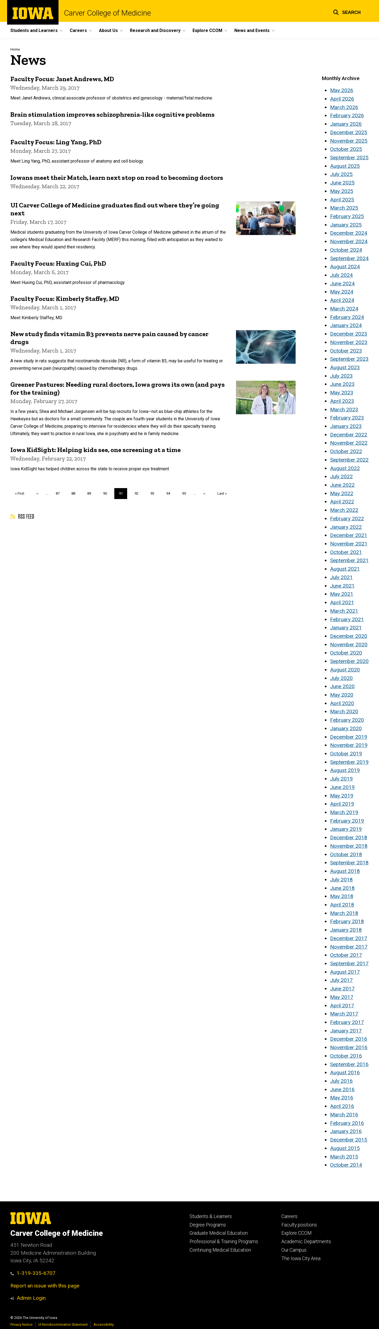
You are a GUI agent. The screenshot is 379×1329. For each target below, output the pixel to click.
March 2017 (344, 1014)
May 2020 (341, 695)
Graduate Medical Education (219, 1233)
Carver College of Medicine (107, 13)
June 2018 (342, 888)
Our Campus (294, 1250)
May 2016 (341, 1098)
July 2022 (341, 476)
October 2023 (346, 351)
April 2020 (342, 703)
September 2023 (349, 359)
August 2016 (345, 1072)
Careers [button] (78, 30)
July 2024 (341, 275)
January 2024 (346, 325)
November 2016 (349, 1047)
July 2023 (341, 376)
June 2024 (342, 283)
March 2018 (344, 913)
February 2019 (347, 821)
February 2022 (347, 518)
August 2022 (345, 468)
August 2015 (345, 1148)
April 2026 (342, 99)
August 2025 (345, 166)
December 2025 (348, 132)
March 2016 (344, 1114)
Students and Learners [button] (34, 30)
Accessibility (104, 1324)
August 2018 (345, 871)
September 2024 (349, 258)
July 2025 (341, 174)
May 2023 (341, 392)
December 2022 (348, 435)
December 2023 (348, 334)
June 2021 (342, 586)
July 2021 (341, 577)
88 (75, 493)
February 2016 (347, 1123)
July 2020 (341, 678)
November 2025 (349, 141)
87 (60, 493)
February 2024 (347, 317)
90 (107, 493)
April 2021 (342, 602)
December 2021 (348, 535)
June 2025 (342, 183)
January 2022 (346, 527)
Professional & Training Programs (224, 1241)
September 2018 (349, 862)
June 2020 (342, 686)
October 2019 (346, 753)
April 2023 (342, 401)
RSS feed (22, 516)
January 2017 (346, 1031)
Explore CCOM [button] (207, 30)
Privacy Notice (21, 1324)
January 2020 (346, 728)
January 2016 (346, 1131)
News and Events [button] (252, 30)
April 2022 (342, 501)
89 (91, 493)
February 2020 (347, 720)
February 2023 (347, 418)
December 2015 (348, 1140)
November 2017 (349, 947)
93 (154, 493)
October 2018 (346, 854)
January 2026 (346, 124)
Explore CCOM (296, 1233)
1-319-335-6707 (33, 1273)
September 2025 (349, 157)
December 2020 (348, 636)
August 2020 (345, 670)
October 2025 (346, 149)
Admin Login (31, 1298)
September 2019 (349, 762)
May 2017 (341, 997)
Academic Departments (306, 1241)
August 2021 (345, 569)
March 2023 (344, 409)
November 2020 (349, 644)
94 (170, 493)
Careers (289, 1216)
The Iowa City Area (300, 1258)
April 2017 (342, 1005)
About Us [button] (108, 30)
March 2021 (344, 611)
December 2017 (348, 938)
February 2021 (347, 619)
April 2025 (342, 199)
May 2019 (341, 796)
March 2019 (344, 812)
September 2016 (349, 1064)
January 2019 (346, 829)
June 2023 (342, 384)
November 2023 (349, 342)
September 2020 (349, 661)
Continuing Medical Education (220, 1250)
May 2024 (341, 292)
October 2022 (346, 451)
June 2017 (342, 988)
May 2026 (341, 90)
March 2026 (344, 107)
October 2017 (346, 955)
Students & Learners (211, 1216)
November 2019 (349, 745)
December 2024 (348, 233)
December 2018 (348, 837)
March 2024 (344, 309)
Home (15, 49)
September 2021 (349, 560)
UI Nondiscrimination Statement (63, 1324)
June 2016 (342, 1089)
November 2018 (349, 846)
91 (123, 495)
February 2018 (347, 921)
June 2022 (342, 485)
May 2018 (341, 896)
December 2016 (348, 1039)
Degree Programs (208, 1225)
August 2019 (345, 770)
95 (186, 493)
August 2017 (345, 972)
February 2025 (347, 216)
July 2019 (341, 779)
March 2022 (344, 510)
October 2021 (346, 552)
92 (138, 493)
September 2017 (349, 963)
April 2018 (342, 905)
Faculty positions (299, 1225)
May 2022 (341, 493)
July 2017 (341, 980)
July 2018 (341, 879)
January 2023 (346, 426)
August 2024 (345, 266)
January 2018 (346, 930)
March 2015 (344, 1157)
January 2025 (346, 225)
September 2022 (349, 460)
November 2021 (349, 544)
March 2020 (344, 711)
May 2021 (341, 594)
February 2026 (347, 115)
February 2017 (347, 1022)
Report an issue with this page (44, 1286)
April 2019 (342, 804)
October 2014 (346, 1165)
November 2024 (349, 241)
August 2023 (345, 367)
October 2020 (346, 653)
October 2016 (346, 1056)
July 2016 (341, 1081)
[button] (347, 11)
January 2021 (346, 627)
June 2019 (342, 787)
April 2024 (342, 300)
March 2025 (344, 208)
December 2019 (348, 737)
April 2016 (342, 1106)
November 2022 (349, 443)
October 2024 (346, 250)
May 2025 (341, 191)
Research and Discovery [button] (155, 30)
